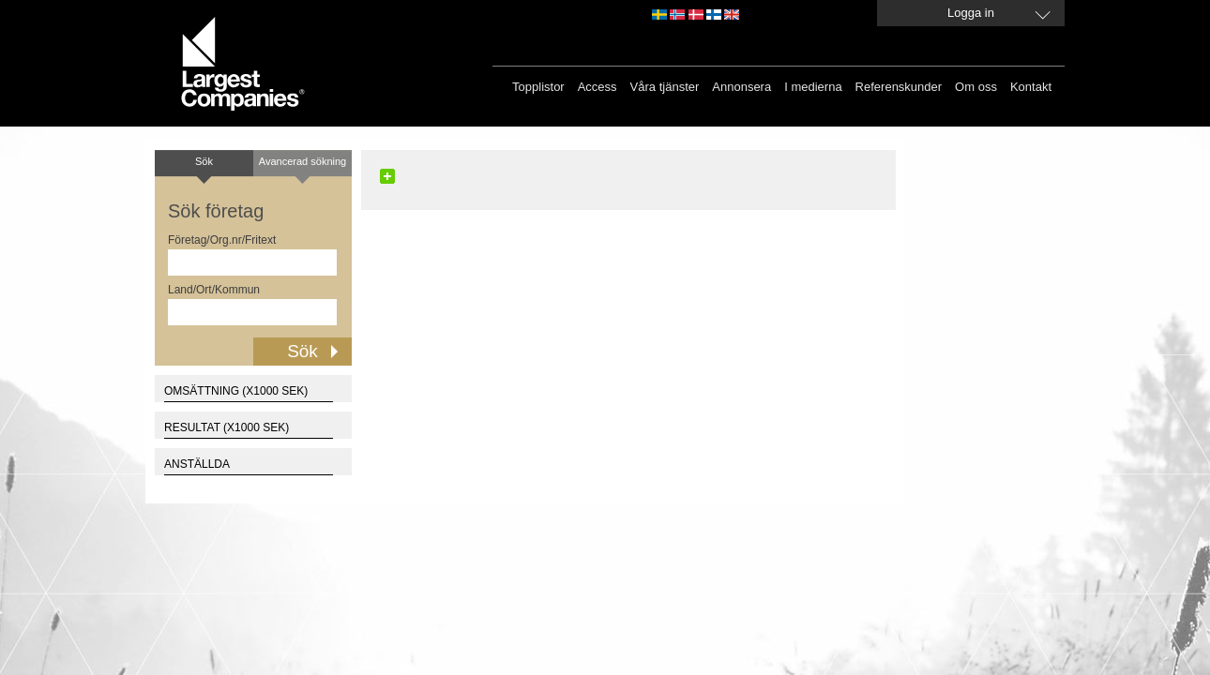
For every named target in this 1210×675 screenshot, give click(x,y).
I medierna (812, 87)
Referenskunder (899, 87)
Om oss (976, 87)
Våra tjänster (665, 87)
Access (597, 87)
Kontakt (1030, 87)
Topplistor (538, 87)
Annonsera (741, 87)
